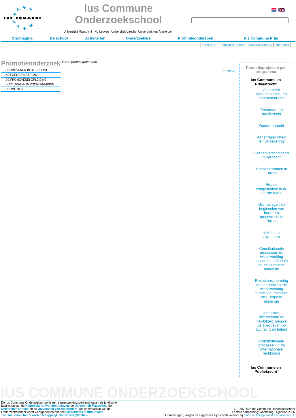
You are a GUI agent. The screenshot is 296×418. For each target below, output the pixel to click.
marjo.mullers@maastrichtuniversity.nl (269, 415)
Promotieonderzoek (195, 38)
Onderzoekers (138, 38)
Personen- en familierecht (271, 112)
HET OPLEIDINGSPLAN (21, 74)
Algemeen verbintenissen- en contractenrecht (271, 94)
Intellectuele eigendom (272, 234)
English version (260, 45)
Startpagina (22, 38)
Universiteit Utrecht (15, 408)
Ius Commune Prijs (261, 38)
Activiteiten (95, 38)
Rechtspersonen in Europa (271, 171)
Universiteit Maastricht (91, 405)
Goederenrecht (271, 125)
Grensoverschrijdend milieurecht (271, 155)
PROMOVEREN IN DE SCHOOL (26, 70)
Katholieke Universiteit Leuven (47, 405)
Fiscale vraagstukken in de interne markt (271, 188)
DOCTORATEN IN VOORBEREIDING (29, 84)
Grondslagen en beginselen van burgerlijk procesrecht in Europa (271, 212)
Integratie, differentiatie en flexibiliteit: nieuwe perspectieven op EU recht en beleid (271, 321)
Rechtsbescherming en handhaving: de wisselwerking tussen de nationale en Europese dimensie (271, 290)
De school (59, 38)
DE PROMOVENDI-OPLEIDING (26, 79)
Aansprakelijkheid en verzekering (271, 139)
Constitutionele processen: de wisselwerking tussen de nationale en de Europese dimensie (271, 258)
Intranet (282, 45)
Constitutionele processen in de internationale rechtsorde (272, 347)
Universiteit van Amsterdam (57, 408)
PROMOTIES (14, 89)
